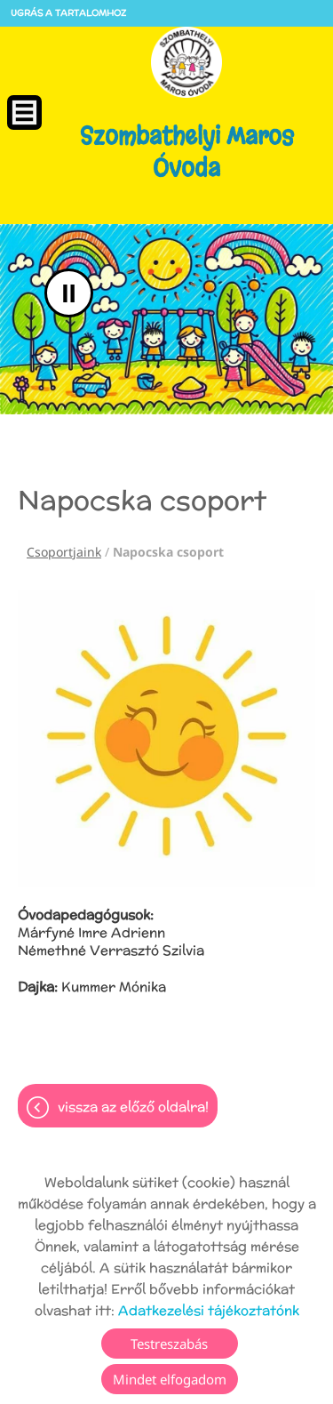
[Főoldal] (186, 62)
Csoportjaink (64, 551)
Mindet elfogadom (169, 1379)
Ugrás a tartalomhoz (68, 13)
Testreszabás (169, 1343)
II (68, 293)
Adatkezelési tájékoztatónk (208, 1310)
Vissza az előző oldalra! (133, 1106)
